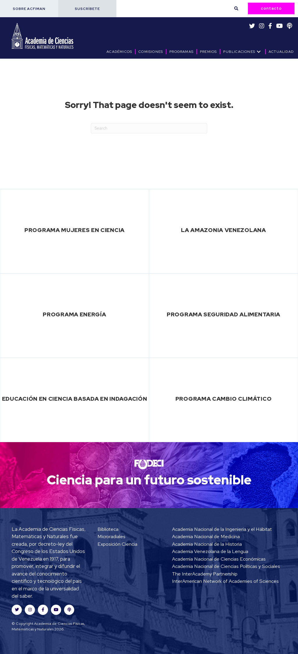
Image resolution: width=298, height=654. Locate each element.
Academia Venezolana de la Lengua (210, 551)
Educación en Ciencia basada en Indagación (74, 398)
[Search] (149, 128)
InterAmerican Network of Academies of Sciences (226, 588)
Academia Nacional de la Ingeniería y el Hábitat (222, 529)
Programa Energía (74, 314)
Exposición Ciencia (117, 544)
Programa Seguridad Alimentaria (223, 314)
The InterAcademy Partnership (205, 581)
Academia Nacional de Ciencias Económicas (219, 559)
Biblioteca (108, 529)
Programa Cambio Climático (223, 398)
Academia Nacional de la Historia (207, 544)
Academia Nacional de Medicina (206, 536)
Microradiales (111, 536)
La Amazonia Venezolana (223, 230)
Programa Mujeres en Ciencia (74, 230)
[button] (29, 8)
